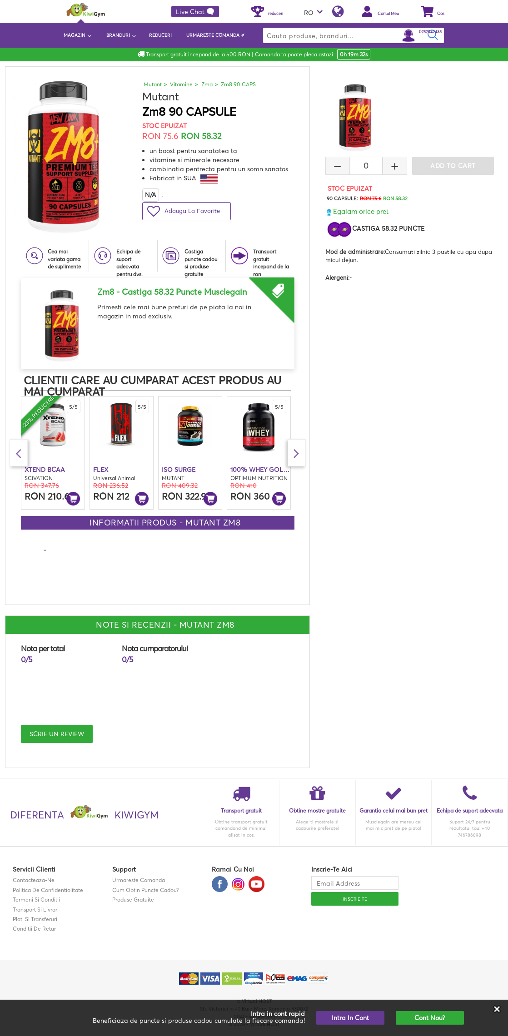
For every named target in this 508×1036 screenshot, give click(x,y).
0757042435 (430, 31)
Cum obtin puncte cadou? (145, 890)
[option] (157, 320)
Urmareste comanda (138, 880)
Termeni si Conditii (36, 899)
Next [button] (297, 452)
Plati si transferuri (35, 919)
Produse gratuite (133, 899)
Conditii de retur (34, 928)
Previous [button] (19, 452)
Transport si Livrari (36, 909)
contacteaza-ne (34, 880)
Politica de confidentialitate (48, 890)
